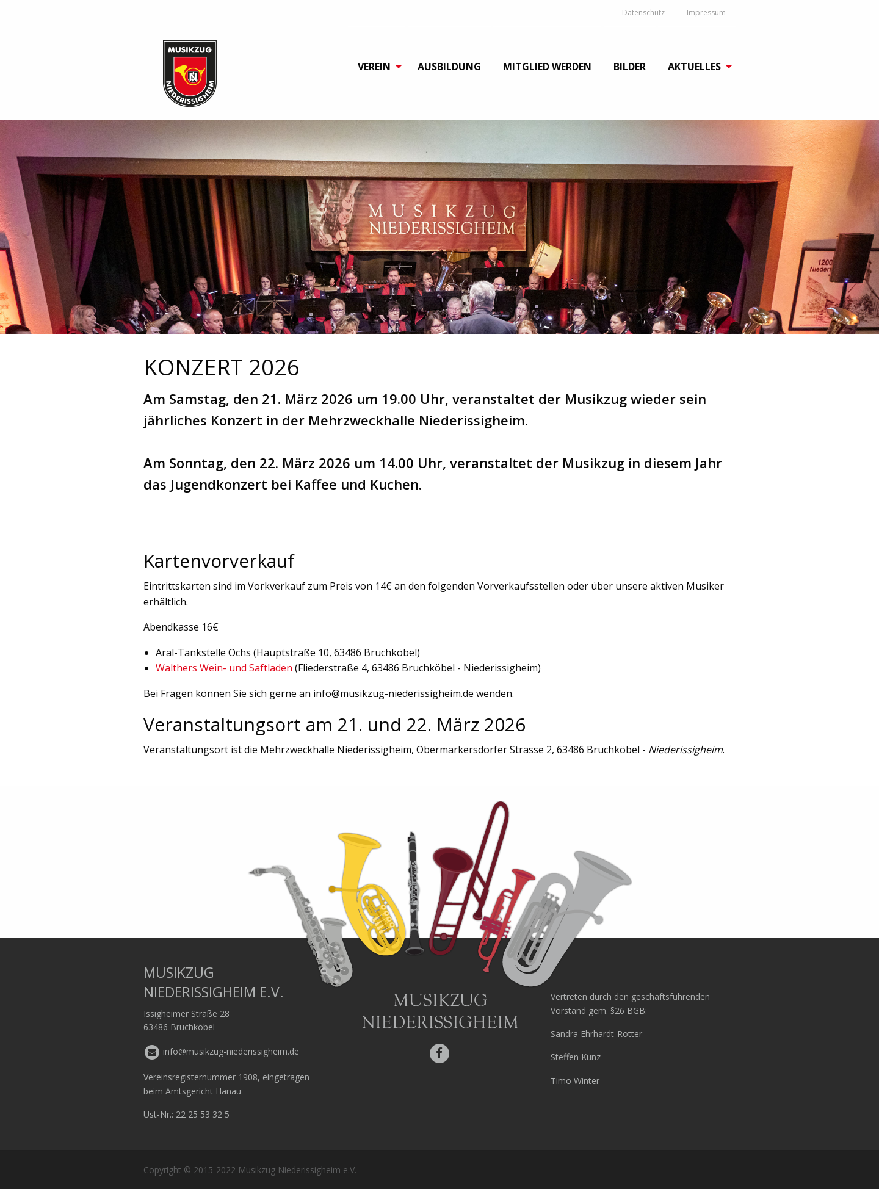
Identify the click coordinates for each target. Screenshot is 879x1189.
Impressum (706, 12)
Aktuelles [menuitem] (694, 66)
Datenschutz (643, 12)
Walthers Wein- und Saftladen (224, 667)
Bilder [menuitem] (629, 66)
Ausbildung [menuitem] (449, 66)
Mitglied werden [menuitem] (547, 66)
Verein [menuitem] (374, 66)
